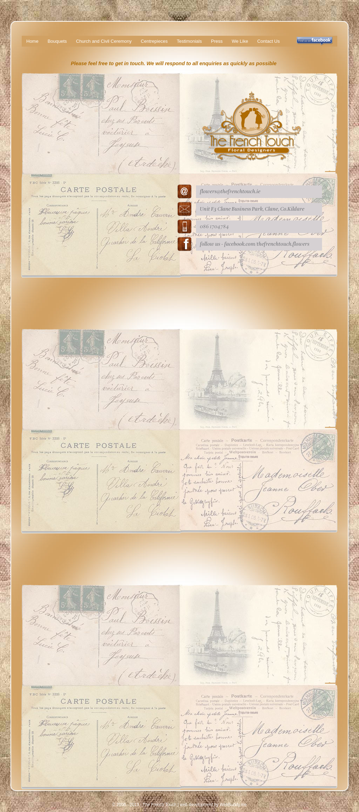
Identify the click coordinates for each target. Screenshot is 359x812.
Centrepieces (154, 41)
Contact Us (268, 41)
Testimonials (189, 41)
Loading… (92, 425)
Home (32, 41)
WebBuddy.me (233, 804)
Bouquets (57, 41)
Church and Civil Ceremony (104, 41)
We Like (240, 41)
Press (217, 41)
